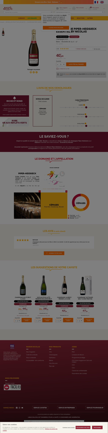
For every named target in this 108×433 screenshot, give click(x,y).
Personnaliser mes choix (83, 430)
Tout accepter (97, 430)
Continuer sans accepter (69, 430)
